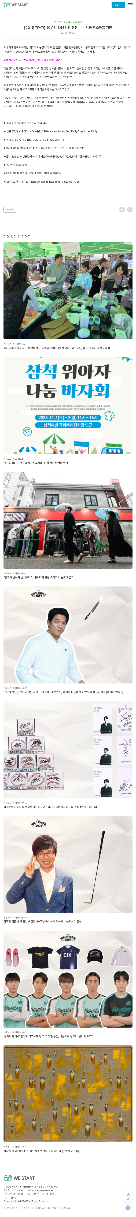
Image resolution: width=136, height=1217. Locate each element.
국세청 (55, 1208)
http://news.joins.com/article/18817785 (55, 181)
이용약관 (25, 1208)
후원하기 (118, 4)
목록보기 (9, 209)
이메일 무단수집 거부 (41, 1208)
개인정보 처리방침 (11, 1208)
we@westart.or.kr (44, 1190)
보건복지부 (65, 1208)
